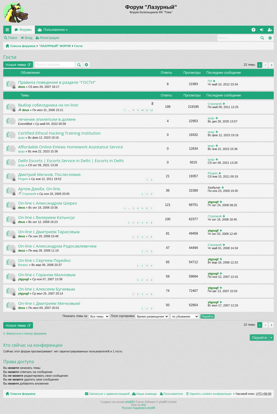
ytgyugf (213, 201)
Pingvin (23, 179)
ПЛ (210, 81)
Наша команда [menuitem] (146, 393)
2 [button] (265, 65)
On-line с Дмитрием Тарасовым (49, 231)
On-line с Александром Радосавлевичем (57, 246)
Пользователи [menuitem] (173, 393)
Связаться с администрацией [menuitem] (109, 393)
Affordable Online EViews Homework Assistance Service (70, 146)
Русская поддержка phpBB (138, 407)
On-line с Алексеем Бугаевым (46, 289)
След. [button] (271, 65)
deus (21, 86)
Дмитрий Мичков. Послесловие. (50, 174)
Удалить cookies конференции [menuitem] (211, 393)
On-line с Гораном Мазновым (46, 274)
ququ (211, 118)
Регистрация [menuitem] (271, 31)
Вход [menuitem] (263, 31)
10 (142, 110)
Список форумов (22, 46)
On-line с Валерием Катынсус (46, 217)
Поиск (12, 38)
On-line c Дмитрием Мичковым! (49, 303)
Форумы (25, 30)
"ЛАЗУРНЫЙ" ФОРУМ (55, 46)
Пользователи (54, 30)
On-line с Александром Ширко (47, 203)
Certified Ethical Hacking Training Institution (59, 133)
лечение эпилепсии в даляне (47, 119)
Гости (78, 46)
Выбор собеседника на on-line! (48, 105)
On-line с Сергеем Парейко (44, 260)
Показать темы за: (86, 316)
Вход (28, 38)
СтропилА (215, 103)
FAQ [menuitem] (255, 31)
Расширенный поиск (269, 38)
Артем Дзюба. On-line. (39, 188)
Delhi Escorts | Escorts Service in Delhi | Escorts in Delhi (71, 160)
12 (151, 110)
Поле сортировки (140, 316)
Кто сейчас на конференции (32, 345)
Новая (16, 64)
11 (147, 110)
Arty (143, 404)
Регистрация (49, 38)
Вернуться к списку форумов (26, 333)
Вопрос (23, 264)
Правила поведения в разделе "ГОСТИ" (57, 82)
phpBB (129, 401)
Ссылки (8, 31)
